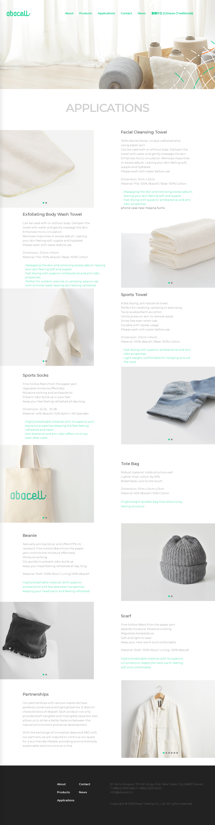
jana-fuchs (157, 208)
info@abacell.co (121, 792)
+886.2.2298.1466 (123, 788)
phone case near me (135, 208)
